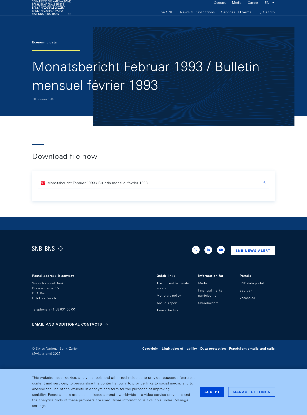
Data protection (213, 348)
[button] (270, 9)
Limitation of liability (179, 348)
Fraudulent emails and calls (252, 348)
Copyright (150, 348)
